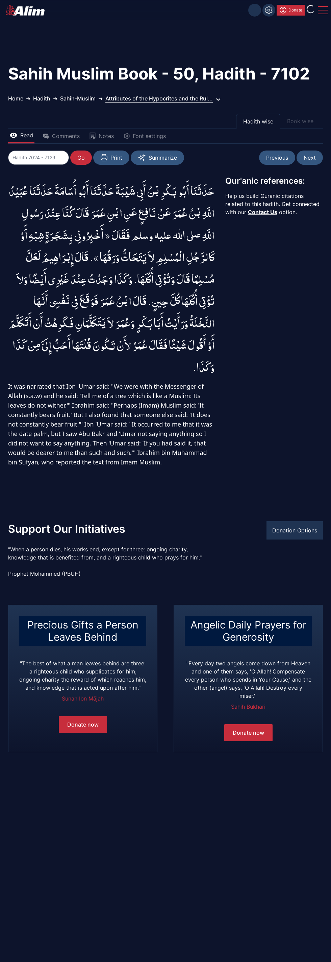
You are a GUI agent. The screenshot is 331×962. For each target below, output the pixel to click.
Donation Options (294, 530)
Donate (290, 10)
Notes (101, 136)
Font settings (144, 136)
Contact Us (262, 212)
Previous (277, 157)
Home (15, 98)
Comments (61, 136)
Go (81, 157)
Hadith (41, 98)
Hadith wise (258, 121)
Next (310, 157)
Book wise (300, 121)
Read (21, 135)
